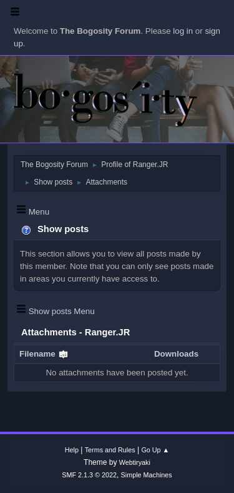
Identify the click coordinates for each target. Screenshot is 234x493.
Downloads (176, 353)
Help (72, 450)
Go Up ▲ (155, 450)
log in (183, 31)
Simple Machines (146, 475)
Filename (44, 353)
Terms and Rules (110, 450)
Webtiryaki (134, 462)
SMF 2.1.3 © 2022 (89, 475)
